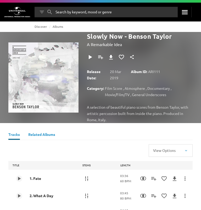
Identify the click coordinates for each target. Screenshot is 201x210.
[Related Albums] (41, 135)
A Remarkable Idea (104, 44)
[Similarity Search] (143, 178)
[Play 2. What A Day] (19, 196)
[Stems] (86, 178)
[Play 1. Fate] (19, 178)
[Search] (184, 12)
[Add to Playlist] (100, 57)
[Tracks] (14, 135)
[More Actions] (185, 178)
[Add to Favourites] (121, 57)
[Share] (132, 57)
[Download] (111, 57)
